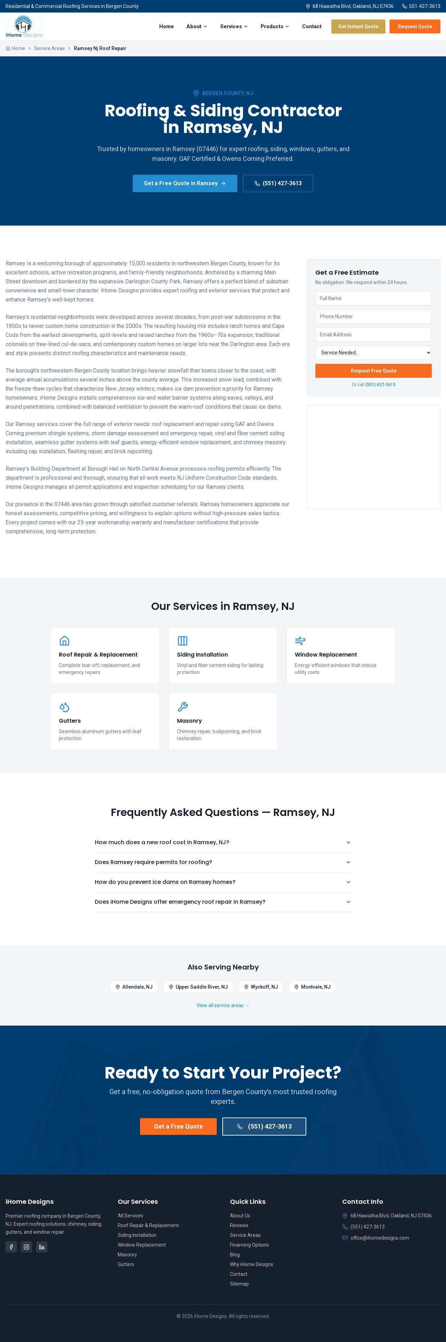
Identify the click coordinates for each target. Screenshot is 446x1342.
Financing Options (249, 1245)
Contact (312, 26)
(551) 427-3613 (278, 183)
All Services (130, 1215)
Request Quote (415, 26)
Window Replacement (142, 1245)
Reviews (239, 1225)
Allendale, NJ (134, 987)
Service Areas (49, 48)
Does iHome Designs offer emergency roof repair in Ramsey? (223, 902)
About (197, 26)
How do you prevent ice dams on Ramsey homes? (223, 882)
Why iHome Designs (251, 1264)
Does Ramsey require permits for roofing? (223, 862)
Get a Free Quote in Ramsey (185, 183)
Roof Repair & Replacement (148, 1225)
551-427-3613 (421, 6)
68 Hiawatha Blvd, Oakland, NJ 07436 (350, 6)
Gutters (126, 1264)
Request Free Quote (374, 371)
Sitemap (239, 1284)
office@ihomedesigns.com (375, 1238)
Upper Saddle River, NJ (198, 987)
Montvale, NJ (312, 987)
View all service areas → (223, 1005)
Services (234, 26)
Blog (235, 1254)
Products (275, 26)
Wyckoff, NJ (261, 987)
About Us (240, 1215)
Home (166, 26)
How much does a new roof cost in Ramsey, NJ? (223, 842)
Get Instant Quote (358, 26)
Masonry (127, 1254)
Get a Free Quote (178, 1126)
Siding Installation (137, 1235)
